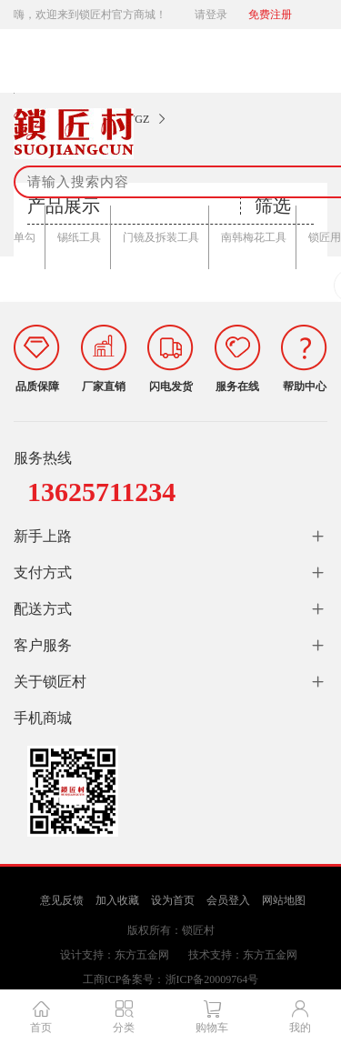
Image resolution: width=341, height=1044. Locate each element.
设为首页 (173, 900)
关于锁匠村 (50, 681)
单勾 (24, 237)
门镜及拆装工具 (161, 237)
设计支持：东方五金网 (114, 955)
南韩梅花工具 (253, 237)
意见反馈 (62, 900)
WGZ (137, 119)
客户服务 (43, 645)
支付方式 (43, 572)
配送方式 (43, 609)
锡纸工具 (79, 237)
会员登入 (228, 900)
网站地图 (284, 900)
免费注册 (270, 14)
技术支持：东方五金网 (242, 955)
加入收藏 (117, 900)
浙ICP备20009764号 (212, 979)
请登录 (211, 14)
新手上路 (43, 536)
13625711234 (101, 492)
